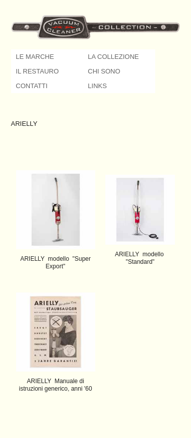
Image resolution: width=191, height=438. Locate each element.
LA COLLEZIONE (113, 56)
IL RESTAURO (37, 71)
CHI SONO (104, 71)
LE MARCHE (35, 56)
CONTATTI (31, 86)
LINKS (97, 86)
